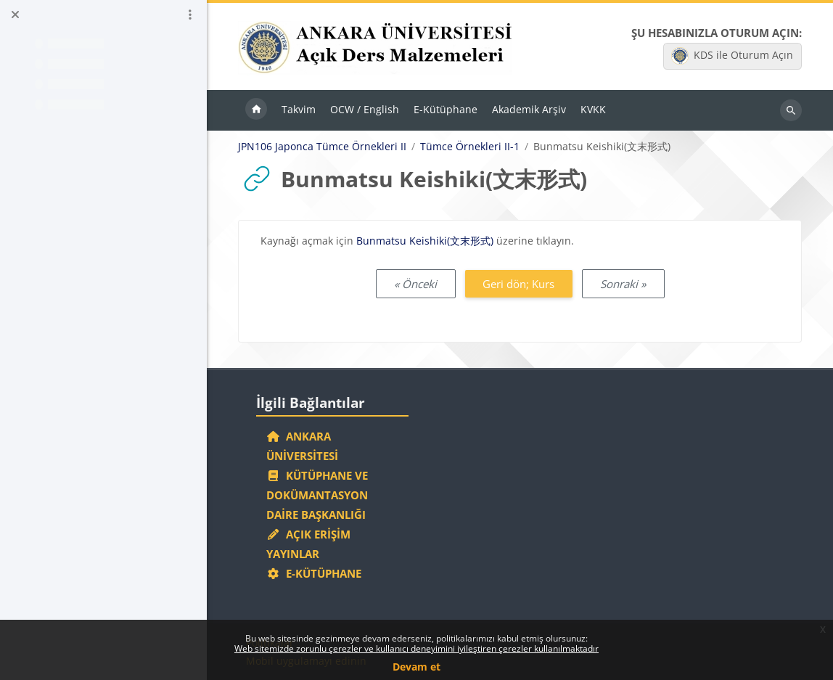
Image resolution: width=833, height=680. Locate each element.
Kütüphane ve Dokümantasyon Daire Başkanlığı (317, 495)
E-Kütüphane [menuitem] (445, 109)
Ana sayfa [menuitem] (256, 110)
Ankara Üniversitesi (302, 446)
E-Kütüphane (313, 573)
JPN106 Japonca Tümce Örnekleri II (322, 146)
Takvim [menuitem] (299, 109)
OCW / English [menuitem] (364, 109)
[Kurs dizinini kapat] (15, 14)
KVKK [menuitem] (593, 109)
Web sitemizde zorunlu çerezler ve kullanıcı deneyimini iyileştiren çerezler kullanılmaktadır (416, 648)
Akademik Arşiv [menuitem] (529, 109)
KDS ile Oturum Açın (732, 56)
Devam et (416, 666)
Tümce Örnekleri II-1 (470, 146)
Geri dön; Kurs (518, 283)
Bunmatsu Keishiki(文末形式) (424, 240)
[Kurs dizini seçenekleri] (190, 14)
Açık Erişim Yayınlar (308, 544)
